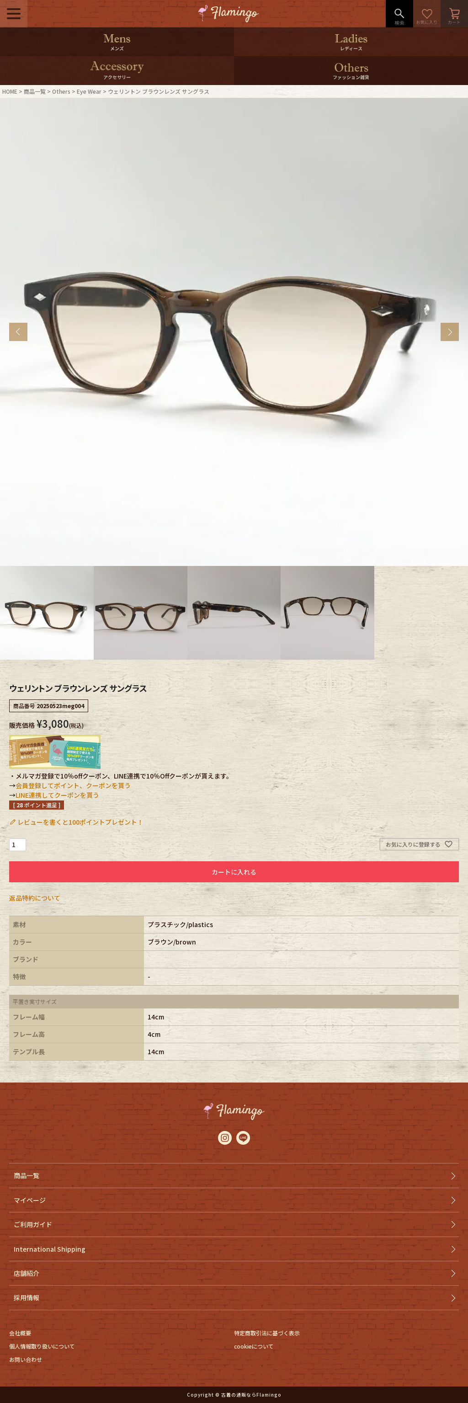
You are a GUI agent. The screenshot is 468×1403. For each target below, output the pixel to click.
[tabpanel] (234, 332)
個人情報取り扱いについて (42, 1346)
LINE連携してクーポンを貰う (57, 795)
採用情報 (26, 1297)
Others (61, 91)
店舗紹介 (26, 1273)
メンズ (117, 48)
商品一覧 (35, 91)
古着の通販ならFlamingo (251, 1394)
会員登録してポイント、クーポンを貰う (73, 785)
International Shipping (49, 1249)
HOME (9, 91)
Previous (18, 332)
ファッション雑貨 (351, 77)
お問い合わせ (25, 1359)
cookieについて (254, 1346)
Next (450, 332)
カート (454, 13)
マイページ (30, 1200)
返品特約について (34, 897)
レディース (351, 48)
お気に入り (427, 13)
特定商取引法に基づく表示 (267, 1333)
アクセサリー (117, 77)
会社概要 (20, 1333)
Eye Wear (89, 91)
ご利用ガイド (33, 1224)
